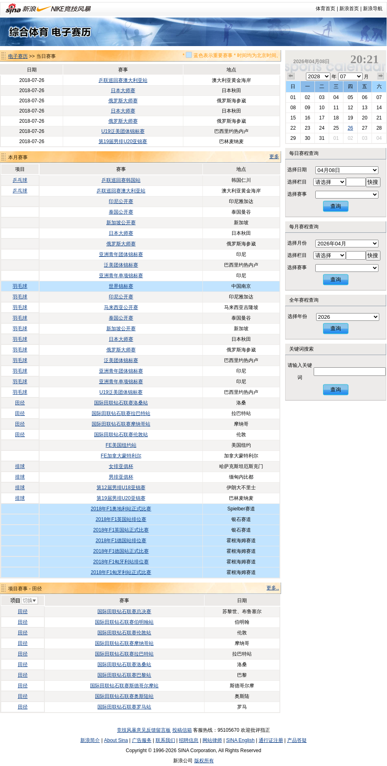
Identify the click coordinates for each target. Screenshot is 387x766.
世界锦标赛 (121, 286)
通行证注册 (271, 740)
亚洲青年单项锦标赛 (121, 275)
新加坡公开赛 (121, 222)
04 (336, 97)
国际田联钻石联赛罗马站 (124, 707)
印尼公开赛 (121, 201)
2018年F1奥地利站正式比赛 (121, 509)
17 (321, 118)
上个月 (291, 76)
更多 (274, 156)
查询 (335, 206)
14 (379, 107)
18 (336, 118)
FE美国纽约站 (121, 445)
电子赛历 (18, 56)
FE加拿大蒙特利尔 (121, 456)
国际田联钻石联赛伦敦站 (121, 434)
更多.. (272, 588)
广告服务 (142, 740)
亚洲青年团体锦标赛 (121, 254)
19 (350, 118)
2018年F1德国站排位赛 (121, 540)
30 (307, 138)
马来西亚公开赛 (121, 307)
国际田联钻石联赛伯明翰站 (124, 622)
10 (321, 107)
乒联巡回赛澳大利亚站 (123, 80)
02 (307, 97)
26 (350, 128)
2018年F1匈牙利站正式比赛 (121, 572)
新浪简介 (90, 740)
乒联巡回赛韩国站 (121, 180)
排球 (20, 466)
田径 (20, 403)
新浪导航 (373, 8)
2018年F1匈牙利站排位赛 (121, 562)
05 (350, 97)
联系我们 (165, 740)
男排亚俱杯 (121, 477)
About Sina (116, 740)
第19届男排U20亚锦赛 (123, 141)
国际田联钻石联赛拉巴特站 (121, 413)
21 (379, 118)
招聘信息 (188, 740)
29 (293, 138)
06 (364, 97)
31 (321, 138)
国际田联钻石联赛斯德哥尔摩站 (124, 686)
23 (307, 128)
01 (293, 97)
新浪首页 (349, 8)
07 (379, 97)
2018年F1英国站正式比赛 (121, 530)
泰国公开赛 (121, 212)
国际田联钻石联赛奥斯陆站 (124, 696)
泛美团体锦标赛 (121, 265)
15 (293, 118)
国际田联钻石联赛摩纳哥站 (121, 424)
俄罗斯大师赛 (123, 101)
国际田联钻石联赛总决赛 (124, 611)
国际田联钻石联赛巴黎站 (124, 675)
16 (307, 118)
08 (293, 107)
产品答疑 (297, 740)
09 (307, 107)
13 (364, 107)
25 (336, 128)
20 (364, 118)
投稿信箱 (182, 730)
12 (350, 107)
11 (336, 107)
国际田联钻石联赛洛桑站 (121, 403)
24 (321, 128)
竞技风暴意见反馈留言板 (144, 730)
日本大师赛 (123, 90)
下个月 (381, 76)
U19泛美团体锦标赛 (123, 131)
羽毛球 (20, 286)
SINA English (240, 740)
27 (364, 128)
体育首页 (325, 8)
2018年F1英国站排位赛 (121, 519)
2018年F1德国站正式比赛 (121, 551)
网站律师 (212, 740)
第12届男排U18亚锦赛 (121, 487)
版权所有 (204, 761)
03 (321, 97)
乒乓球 (20, 180)
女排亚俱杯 (121, 466)
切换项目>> (23, 601)
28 (379, 128)
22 (293, 128)
